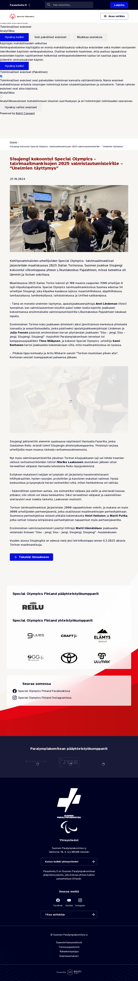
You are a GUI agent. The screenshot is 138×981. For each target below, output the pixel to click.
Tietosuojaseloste (69, 947)
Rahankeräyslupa (69, 951)
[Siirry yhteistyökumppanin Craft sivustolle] (69, 635)
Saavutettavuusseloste (69, 942)
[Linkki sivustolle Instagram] (80, 902)
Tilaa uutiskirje (55, 914)
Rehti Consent (25, 113)
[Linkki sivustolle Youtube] (69, 902)
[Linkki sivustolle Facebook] (58, 902)
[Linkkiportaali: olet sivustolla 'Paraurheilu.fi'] (18, 5)
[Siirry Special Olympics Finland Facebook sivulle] (41, 691)
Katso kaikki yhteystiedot (61, 861)
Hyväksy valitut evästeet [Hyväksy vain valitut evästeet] (21, 107)
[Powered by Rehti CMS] (69, 974)
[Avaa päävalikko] (114, 16)
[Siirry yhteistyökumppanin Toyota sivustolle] (69, 658)
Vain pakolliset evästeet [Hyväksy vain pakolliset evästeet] (50, 37)
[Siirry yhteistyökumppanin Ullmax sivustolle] (102, 658)
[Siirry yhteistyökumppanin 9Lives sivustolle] (35, 635)
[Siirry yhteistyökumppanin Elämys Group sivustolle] (102, 636)
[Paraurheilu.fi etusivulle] (22, 16)
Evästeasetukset (69, 956)
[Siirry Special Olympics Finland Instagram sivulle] (42, 698)
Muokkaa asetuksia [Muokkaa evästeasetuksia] (89, 37)
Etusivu (13, 142)
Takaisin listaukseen (34, 557)
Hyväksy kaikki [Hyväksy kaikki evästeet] (14, 37)
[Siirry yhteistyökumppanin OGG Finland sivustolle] (35, 658)
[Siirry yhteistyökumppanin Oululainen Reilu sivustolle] (33, 606)
